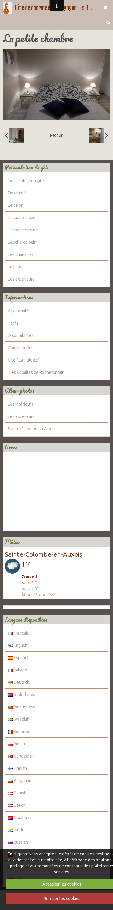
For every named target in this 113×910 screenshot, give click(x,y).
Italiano (17, 670)
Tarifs (13, 323)
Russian (18, 842)
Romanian (20, 731)
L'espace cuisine (23, 229)
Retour (56, 135)
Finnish (17, 768)
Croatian (18, 817)
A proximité (18, 310)
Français (18, 633)
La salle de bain (22, 242)
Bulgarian (19, 780)
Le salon (16, 205)
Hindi (15, 829)
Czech (17, 805)
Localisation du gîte (26, 180)
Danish (17, 793)
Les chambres (21, 254)
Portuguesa (21, 706)
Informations (19, 297)
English (17, 645)
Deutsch (19, 682)
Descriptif (17, 193)
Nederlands (21, 694)
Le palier (16, 266)
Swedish (19, 719)
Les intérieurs (20, 404)
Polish (16, 743)
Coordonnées (20, 347)
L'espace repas (21, 217)
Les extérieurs (21, 279)
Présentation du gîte (27, 167)
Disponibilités (20, 335)
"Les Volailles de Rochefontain (36, 372)
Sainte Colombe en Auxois (32, 428)
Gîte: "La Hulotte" (23, 360)
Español (18, 657)
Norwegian (21, 756)
